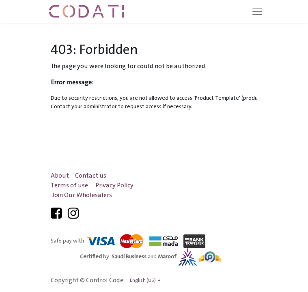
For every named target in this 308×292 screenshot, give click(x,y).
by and (151, 256)
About (60, 176)
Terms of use (69, 185)
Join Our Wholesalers (82, 195)
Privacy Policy (114, 185)
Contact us (90, 176)
